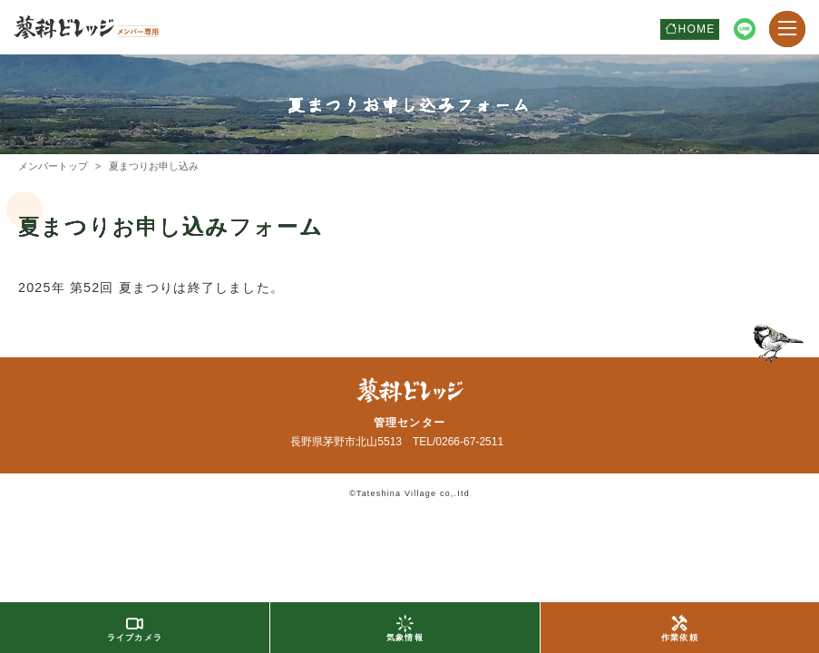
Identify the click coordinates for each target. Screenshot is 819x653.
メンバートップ (53, 166)
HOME (697, 29)
